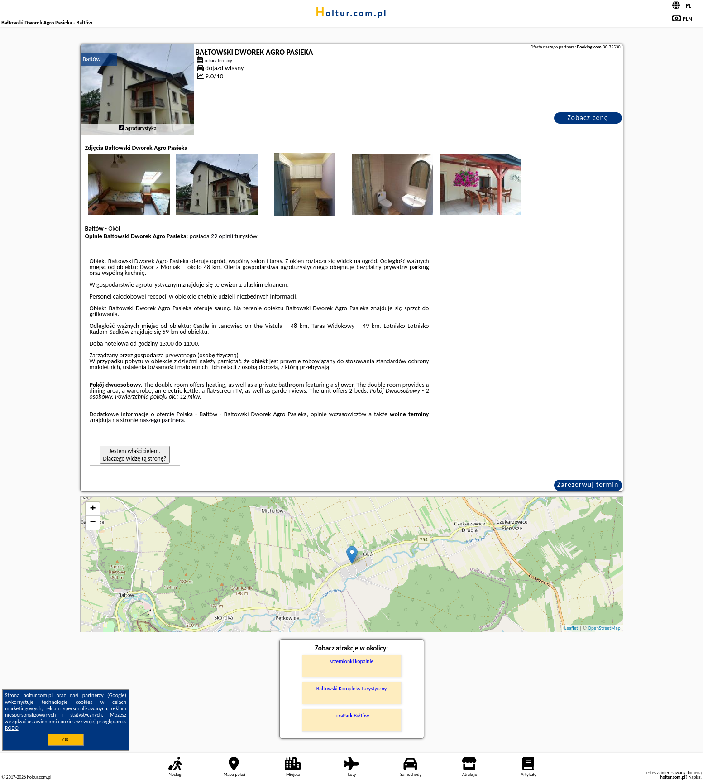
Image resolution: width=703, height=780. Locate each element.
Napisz (695, 777)
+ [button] (93, 509)
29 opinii (222, 236)
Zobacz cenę (587, 117)
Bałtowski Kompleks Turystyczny (351, 688)
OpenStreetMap (604, 628)
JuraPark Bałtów (351, 716)
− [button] (93, 523)
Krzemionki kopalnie (352, 661)
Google (117, 695)
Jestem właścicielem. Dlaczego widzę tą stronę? (135, 454)
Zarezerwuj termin (588, 484)
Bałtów (92, 59)
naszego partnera (161, 420)
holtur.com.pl (351, 13)
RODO (12, 728)
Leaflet (571, 628)
